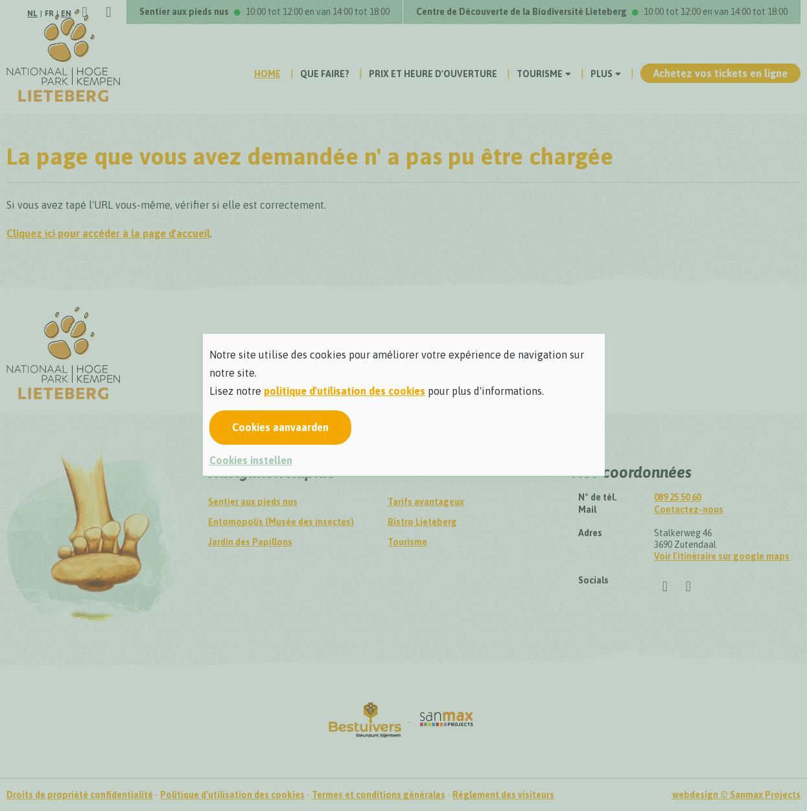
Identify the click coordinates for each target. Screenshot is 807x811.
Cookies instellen (250, 460)
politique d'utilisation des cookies (344, 391)
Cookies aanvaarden (280, 427)
